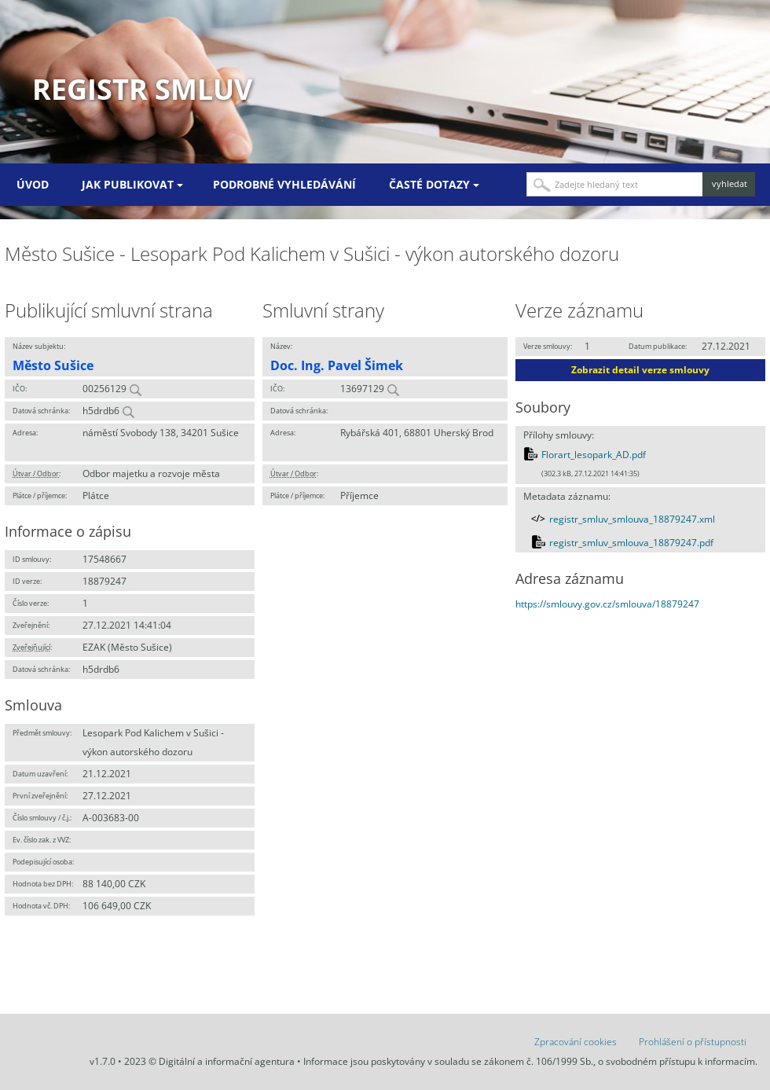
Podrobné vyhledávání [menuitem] (284, 184)
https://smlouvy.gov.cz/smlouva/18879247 (607, 604)
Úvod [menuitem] (32, 184)
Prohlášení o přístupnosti (692, 1041)
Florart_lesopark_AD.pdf (593, 455)
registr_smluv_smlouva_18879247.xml (632, 519)
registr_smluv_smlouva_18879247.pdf (631, 543)
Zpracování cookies (575, 1041)
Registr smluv (142, 89)
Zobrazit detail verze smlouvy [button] (640, 370)
